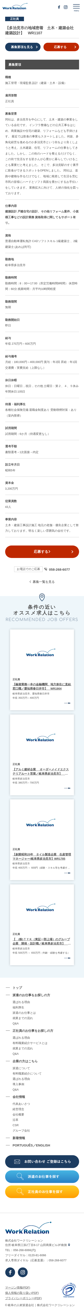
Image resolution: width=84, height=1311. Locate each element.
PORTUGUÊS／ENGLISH (31, 1145)
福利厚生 (18, 1007)
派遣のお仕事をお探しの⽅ (31, 995)
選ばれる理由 (21, 1002)
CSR (16, 1125)
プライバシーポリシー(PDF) (23, 1298)
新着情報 (19, 1138)
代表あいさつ (21, 1104)
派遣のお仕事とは (24, 1013)
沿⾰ (15, 1120)
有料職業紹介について (27, 1073)
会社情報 (19, 1096)
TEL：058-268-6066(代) (20, 1250)
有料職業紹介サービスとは (30, 1043)
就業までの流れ (23, 1018)
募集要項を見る (22, 47)
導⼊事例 (18, 1084)
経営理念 (18, 1109)
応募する (60, 47)
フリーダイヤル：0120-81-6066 (25, 1255)
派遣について (21, 1068)
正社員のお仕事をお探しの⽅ (33, 1030)
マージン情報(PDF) (17, 1287)
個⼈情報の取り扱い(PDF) (22, 1293)
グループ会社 (21, 1130)
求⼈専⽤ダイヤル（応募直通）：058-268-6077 (36, 1260)
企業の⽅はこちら (25, 1061)
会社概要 (18, 1114)
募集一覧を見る (42, 582)
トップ (17, 987)
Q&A (16, 1023)
